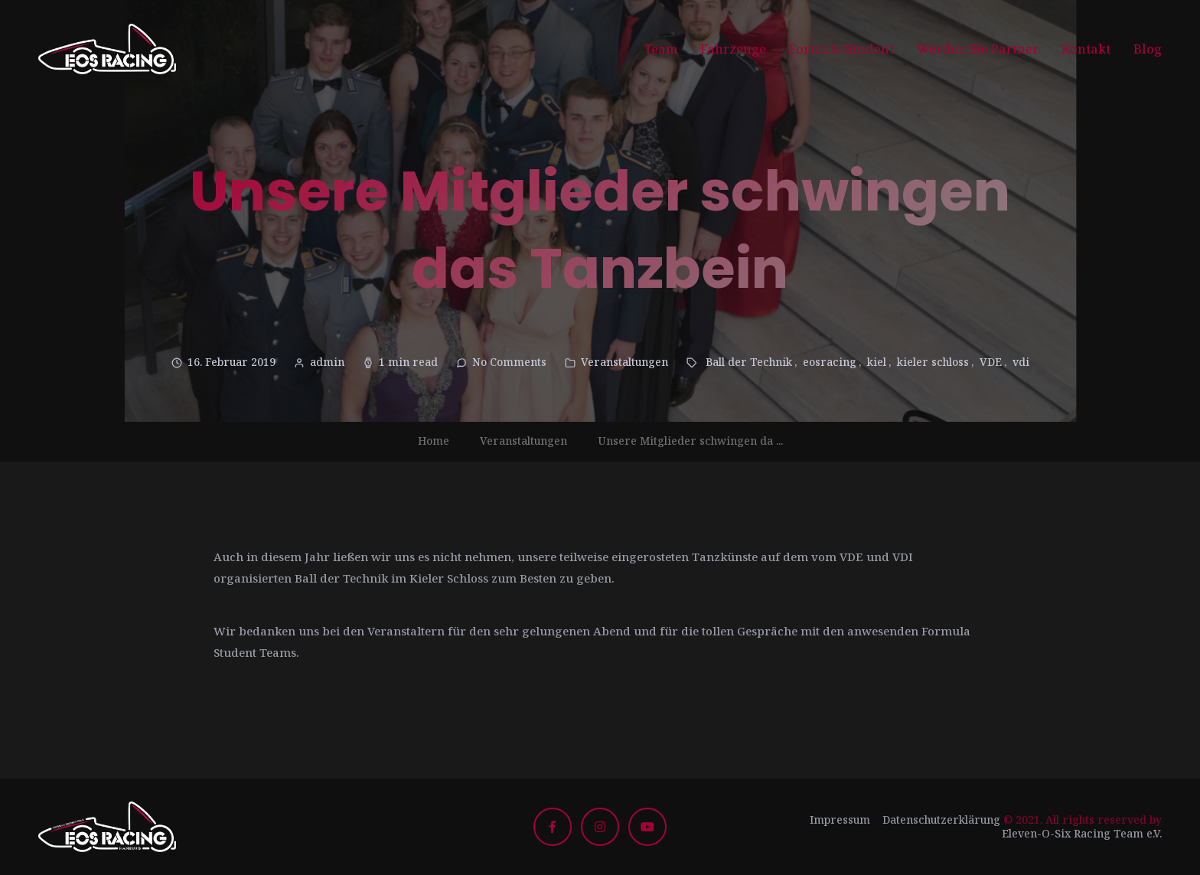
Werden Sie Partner (978, 49)
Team (660, 49)
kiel (876, 361)
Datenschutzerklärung (941, 819)
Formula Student (841, 49)
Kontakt (1085, 49)
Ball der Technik (749, 361)
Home (433, 440)
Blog (1147, 49)
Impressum (840, 819)
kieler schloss (933, 361)
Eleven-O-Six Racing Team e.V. (1082, 833)
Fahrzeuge (733, 49)
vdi (1020, 361)
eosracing (829, 361)
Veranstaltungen (624, 361)
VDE (991, 361)
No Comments (509, 361)
